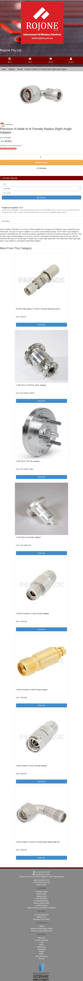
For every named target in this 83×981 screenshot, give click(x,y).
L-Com (41, 942)
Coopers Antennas (41, 940)
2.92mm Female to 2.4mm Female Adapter (32, 613)
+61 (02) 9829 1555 (42, 872)
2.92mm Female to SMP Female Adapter (32, 690)
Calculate (41, 197)
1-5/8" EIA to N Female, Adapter (28, 537)
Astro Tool (41, 938)
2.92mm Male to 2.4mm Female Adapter (31, 766)
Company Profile (41, 892)
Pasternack (41, 949)
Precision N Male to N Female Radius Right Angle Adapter (45, 69)
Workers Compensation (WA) (41, 931)
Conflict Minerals (41, 905)
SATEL (41, 954)
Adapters (12, 69)
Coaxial (20, 69)
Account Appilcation (41, 915)
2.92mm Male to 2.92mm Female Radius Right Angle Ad (37, 842)
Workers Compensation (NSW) (41, 928)
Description (6, 221)
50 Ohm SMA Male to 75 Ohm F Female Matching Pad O (38, 309)
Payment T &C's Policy (41, 919)
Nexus (41, 945)
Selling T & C (41, 917)
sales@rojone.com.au (41, 874)
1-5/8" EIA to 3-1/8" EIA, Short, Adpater (31, 385)
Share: (6, 141)
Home (4, 69)
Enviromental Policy (41, 901)
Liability (41, 926)
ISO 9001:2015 (41, 898)
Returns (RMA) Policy (41, 903)
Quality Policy (41, 896)
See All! (41, 958)
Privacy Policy (41, 894)
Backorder (41, 162)
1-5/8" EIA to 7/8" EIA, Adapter (27, 461)
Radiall (41, 952)
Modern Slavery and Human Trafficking (41, 908)
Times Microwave (41, 956)
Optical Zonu (41, 947)
